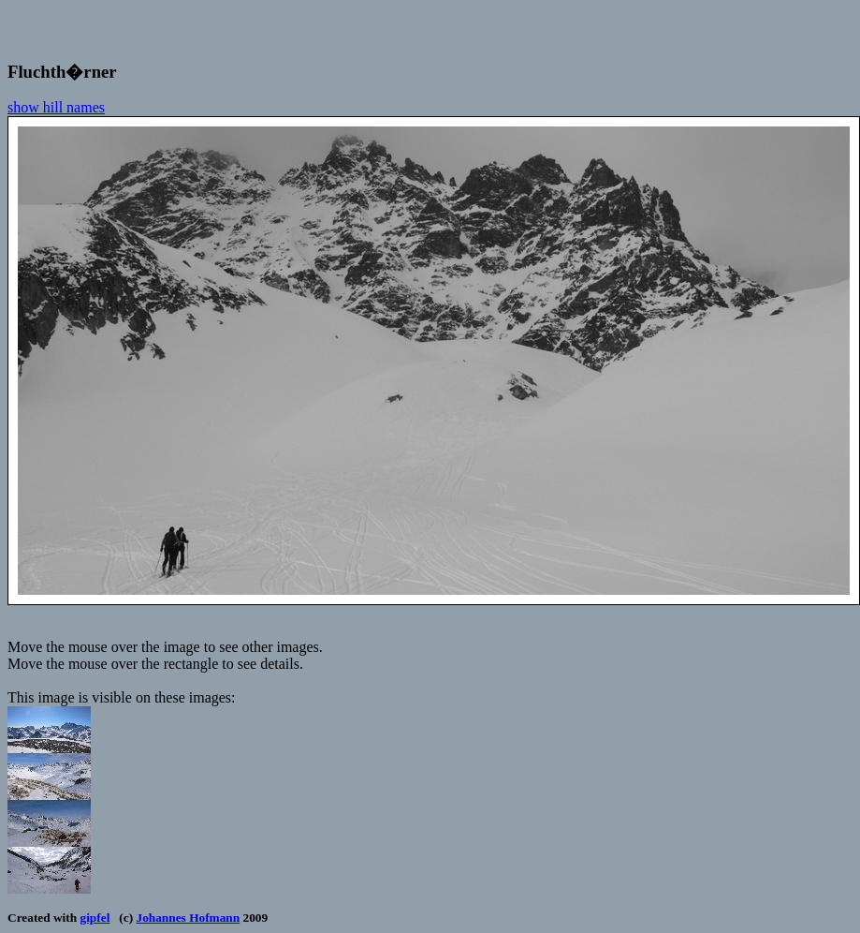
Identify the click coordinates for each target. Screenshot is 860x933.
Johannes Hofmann (188, 918)
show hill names (56, 107)
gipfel (95, 918)
